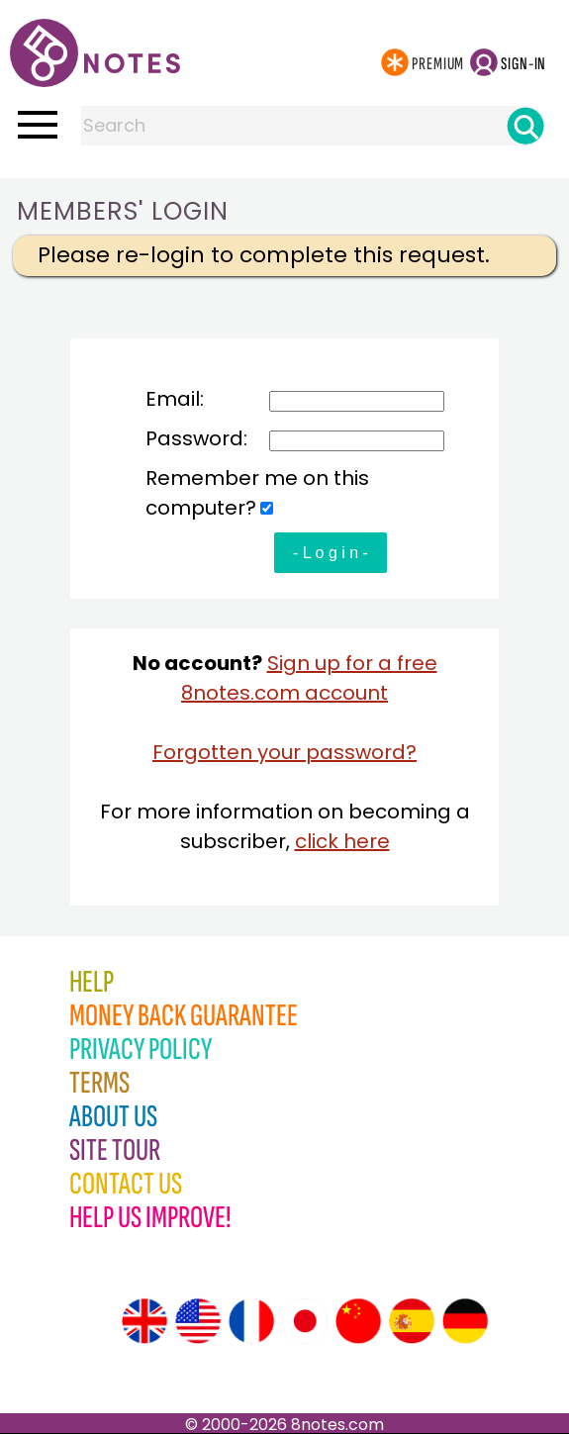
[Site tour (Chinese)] (358, 1321)
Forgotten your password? (284, 752)
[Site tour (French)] (251, 1321)
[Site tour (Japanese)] (305, 1321)
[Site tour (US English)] (198, 1321)
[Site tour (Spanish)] (411, 1321)
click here (342, 841)
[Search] (525, 125)
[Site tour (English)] (144, 1321)
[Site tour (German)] (465, 1321)
